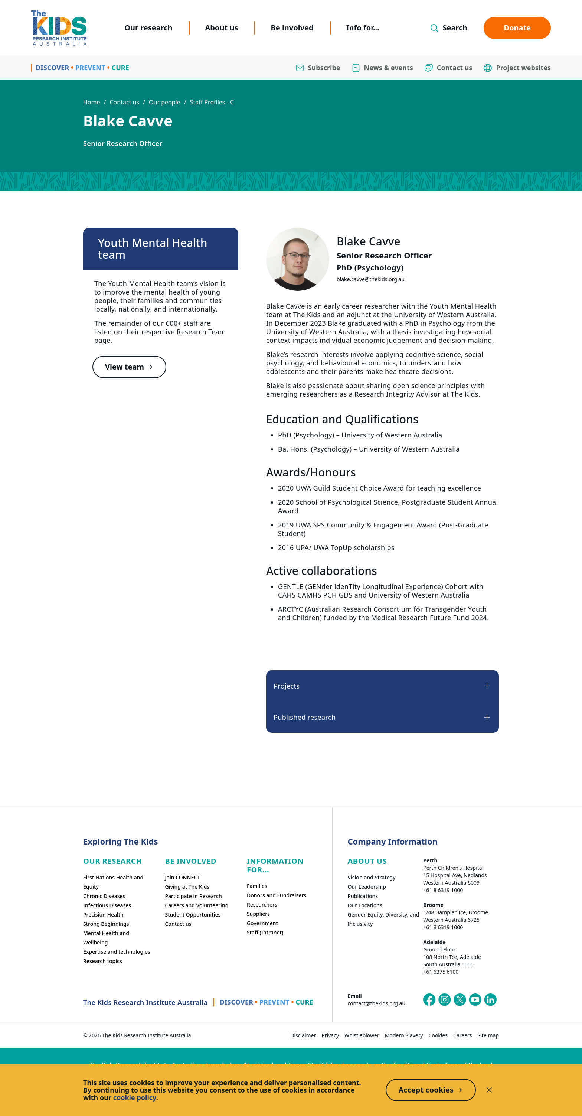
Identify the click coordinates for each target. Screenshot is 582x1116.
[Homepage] (58, 28)
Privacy (330, 1035)
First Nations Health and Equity (113, 882)
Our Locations (364, 905)
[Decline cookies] (489, 1090)
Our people (164, 102)
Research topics (102, 960)
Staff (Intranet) (265, 932)
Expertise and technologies (116, 951)
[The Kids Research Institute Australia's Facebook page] (429, 999)
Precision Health (103, 914)
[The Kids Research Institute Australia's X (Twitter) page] (460, 999)
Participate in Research (193, 895)
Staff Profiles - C (212, 102)
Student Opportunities (192, 914)
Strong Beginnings (106, 923)
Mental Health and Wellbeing (106, 938)
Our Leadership (366, 886)
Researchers (262, 904)
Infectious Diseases (107, 905)
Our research (148, 28)
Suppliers (258, 913)
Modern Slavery (404, 1035)
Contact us (124, 102)
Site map (488, 1035)
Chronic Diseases (104, 895)
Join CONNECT (182, 877)
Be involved (292, 28)
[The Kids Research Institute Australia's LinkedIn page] (490, 999)
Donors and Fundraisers (276, 895)
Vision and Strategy (371, 877)
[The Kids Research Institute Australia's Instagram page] (444, 999)
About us (221, 28)
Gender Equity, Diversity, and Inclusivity (383, 919)
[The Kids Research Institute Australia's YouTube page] (475, 999)
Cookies (438, 1035)
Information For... (275, 865)
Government (262, 923)
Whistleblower (361, 1035)
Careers (462, 1035)
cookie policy (134, 1097)
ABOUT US (367, 861)
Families (257, 885)
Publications (362, 895)
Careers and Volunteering (196, 905)
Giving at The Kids (187, 886)
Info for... (362, 28)
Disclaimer (303, 1035)
